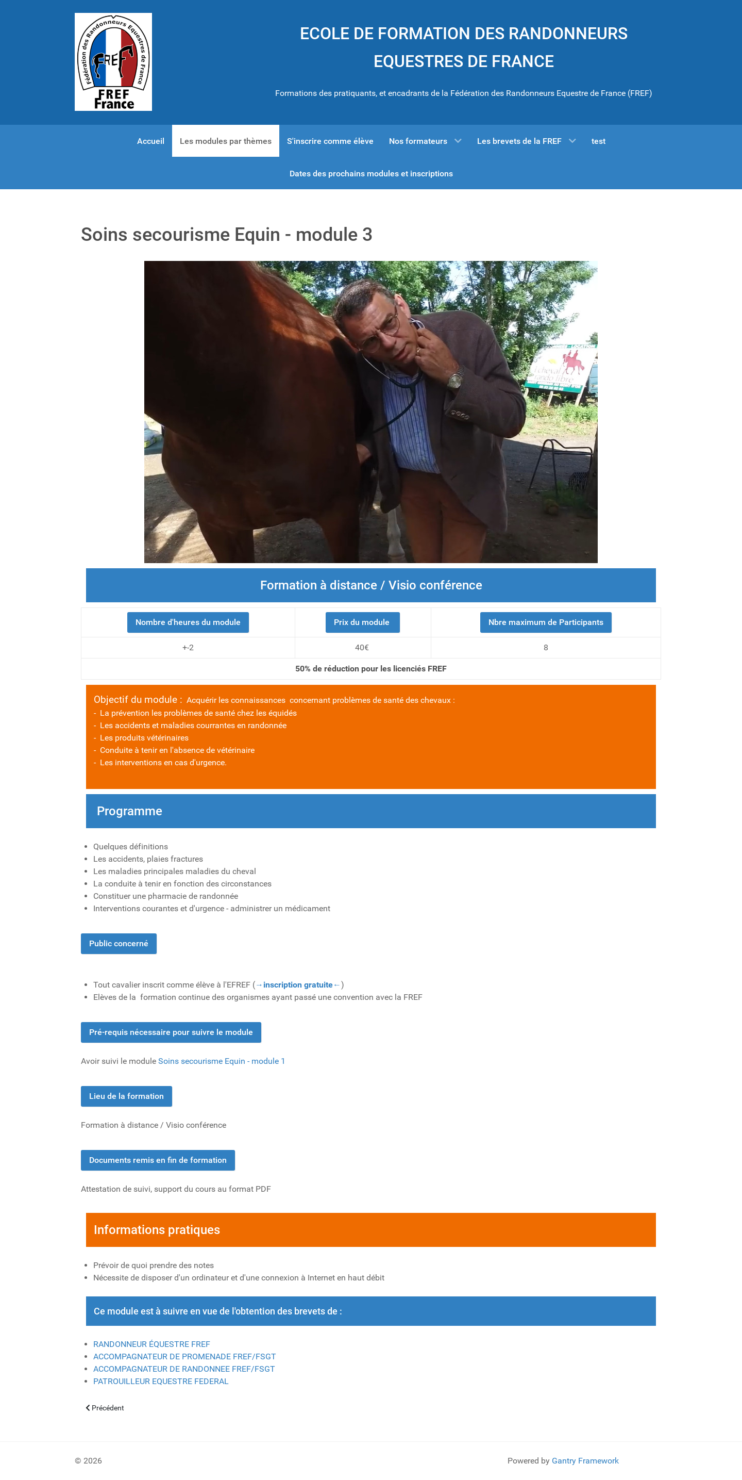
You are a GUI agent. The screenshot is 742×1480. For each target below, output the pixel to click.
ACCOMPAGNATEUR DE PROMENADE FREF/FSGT (184, 1356)
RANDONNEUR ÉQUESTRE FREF (151, 1344)
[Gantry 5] (113, 62)
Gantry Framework (585, 1461)
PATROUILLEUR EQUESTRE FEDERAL (161, 1381)
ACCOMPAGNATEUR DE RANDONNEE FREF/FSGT (184, 1369)
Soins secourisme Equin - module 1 (221, 1061)
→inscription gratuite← (298, 985)
